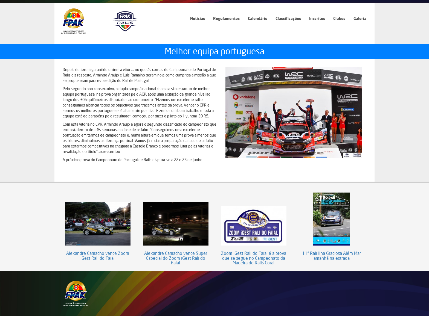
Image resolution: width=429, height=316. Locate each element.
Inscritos (317, 18)
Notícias (197, 18)
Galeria (359, 18)
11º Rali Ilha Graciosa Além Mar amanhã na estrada (331, 256)
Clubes (339, 18)
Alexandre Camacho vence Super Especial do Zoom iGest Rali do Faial (175, 258)
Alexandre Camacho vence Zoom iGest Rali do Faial (97, 256)
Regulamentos (226, 18)
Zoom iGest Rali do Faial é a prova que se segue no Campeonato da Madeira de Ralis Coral (253, 258)
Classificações (288, 18)
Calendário (257, 18)
